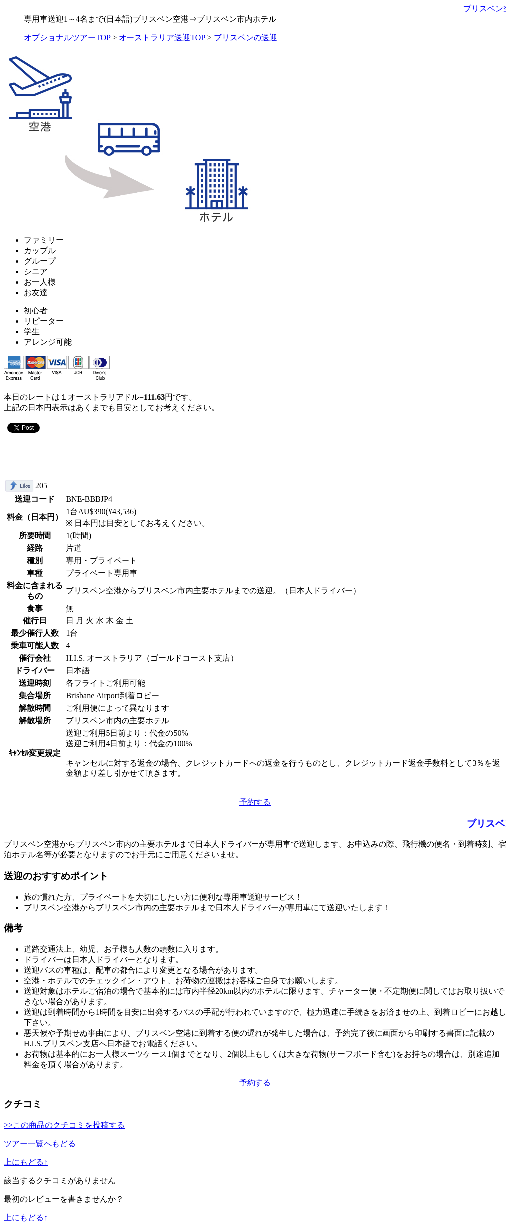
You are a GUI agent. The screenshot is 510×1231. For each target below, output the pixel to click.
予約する (255, 802)
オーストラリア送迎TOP (162, 37)
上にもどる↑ (26, 1162)
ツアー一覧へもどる (40, 1143)
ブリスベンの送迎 (245, 37)
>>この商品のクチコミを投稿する (64, 1125)
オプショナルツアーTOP (67, 37)
